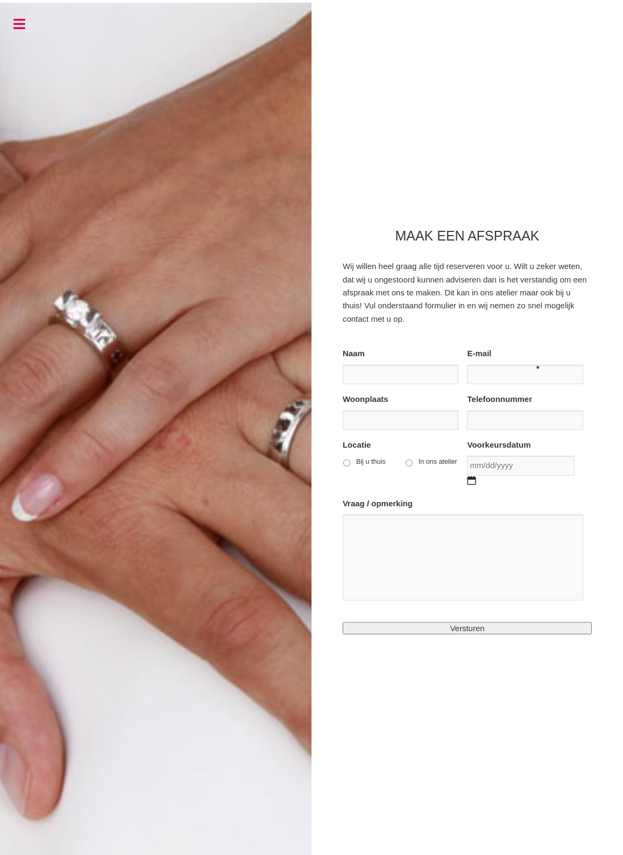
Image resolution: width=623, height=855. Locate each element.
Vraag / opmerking (378, 503)
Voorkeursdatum (498, 444)
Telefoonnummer (499, 399)
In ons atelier (438, 461)
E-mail (479, 354)
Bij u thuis (371, 461)
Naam (354, 353)
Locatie (357, 444)
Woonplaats (365, 399)
